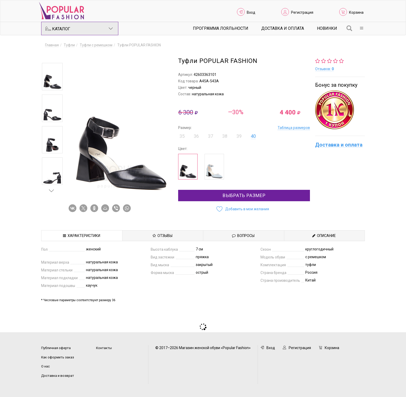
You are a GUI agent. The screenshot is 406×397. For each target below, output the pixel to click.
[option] (52, 76)
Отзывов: (324, 69)
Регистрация (302, 12)
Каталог (79, 28)
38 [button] (224, 136)
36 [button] (196, 136)
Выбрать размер (244, 195)
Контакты (104, 348)
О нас (45, 366)
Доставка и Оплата (282, 28)
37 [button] (210, 136)
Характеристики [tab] (81, 236)
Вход (251, 12)
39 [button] (239, 136)
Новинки (327, 28)
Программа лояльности (220, 28)
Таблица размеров (294, 128)
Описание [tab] (324, 236)
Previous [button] (51, 55)
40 (253, 136)
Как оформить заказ (57, 357)
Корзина (356, 12)
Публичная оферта (56, 348)
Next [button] (51, 190)
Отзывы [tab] (162, 236)
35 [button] (182, 136)
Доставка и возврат (57, 376)
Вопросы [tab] (243, 236)
